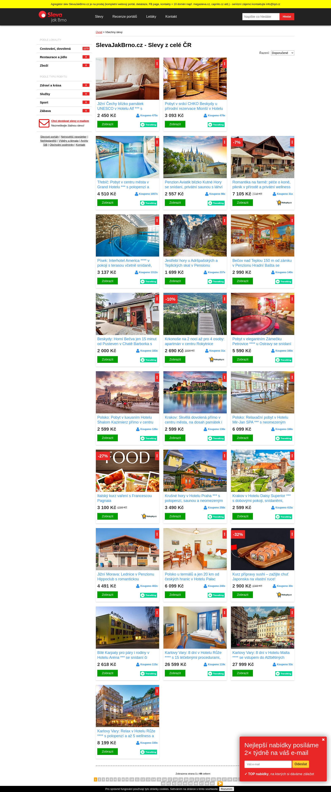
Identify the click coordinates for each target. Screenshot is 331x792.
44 (184, 783)
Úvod (99, 32)
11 (137, 779)
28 (229, 779)
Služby (65, 94)
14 (153, 779)
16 (164, 779)
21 (191, 779)
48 (206, 783)
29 (235, 779)
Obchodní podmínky (62, 144)
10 (131, 779)
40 (163, 783)
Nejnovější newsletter (74, 136)
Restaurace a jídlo (65, 57)
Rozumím (226, 789)
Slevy (99, 16)
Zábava (65, 111)
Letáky (151, 16)
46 (195, 783)
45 (190, 783)
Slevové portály (49, 136)
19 (180, 779)
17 (169, 779)
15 (158, 779)
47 (201, 783)
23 (202, 779)
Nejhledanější (48, 140)
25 (213, 779)
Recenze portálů (125, 16)
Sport (65, 102)
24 (207, 779)
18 (175, 779)
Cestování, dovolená (65, 48)
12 (142, 779)
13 (148, 779)
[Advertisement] (262, 84)
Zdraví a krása (65, 85)
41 (168, 783)
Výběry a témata (69, 140)
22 (196, 779)
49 (212, 783)
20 (186, 779)
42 (174, 783)
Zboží (65, 65)
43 (179, 783)
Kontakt (171, 16)
